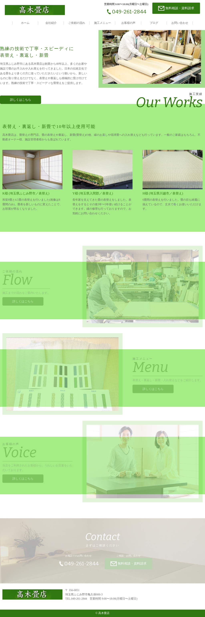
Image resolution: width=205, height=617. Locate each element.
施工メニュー (102, 22)
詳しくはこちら (22, 299)
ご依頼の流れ (76, 22)
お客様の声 (128, 22)
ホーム (25, 22)
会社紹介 (51, 22)
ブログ (154, 22)
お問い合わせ (179, 22)
